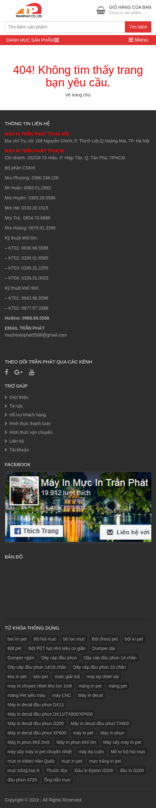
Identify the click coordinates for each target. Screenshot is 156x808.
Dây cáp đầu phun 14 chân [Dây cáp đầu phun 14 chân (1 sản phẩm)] (110, 657)
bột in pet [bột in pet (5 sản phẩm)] (134, 638)
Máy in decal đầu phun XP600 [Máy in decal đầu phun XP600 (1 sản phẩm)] (37, 732)
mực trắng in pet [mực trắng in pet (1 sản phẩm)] (105, 761)
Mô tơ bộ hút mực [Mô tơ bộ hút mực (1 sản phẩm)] (128, 751)
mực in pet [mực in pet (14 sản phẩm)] (72, 761)
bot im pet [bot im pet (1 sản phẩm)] (17, 638)
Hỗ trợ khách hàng (27, 414)
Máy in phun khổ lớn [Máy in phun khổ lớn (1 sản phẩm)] (76, 742)
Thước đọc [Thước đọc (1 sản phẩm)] (57, 770)
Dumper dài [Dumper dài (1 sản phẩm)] (103, 648)
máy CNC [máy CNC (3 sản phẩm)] (62, 695)
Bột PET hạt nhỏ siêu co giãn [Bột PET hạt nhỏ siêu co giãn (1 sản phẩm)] (56, 648)
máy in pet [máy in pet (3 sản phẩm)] (83, 732)
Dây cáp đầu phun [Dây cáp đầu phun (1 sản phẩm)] (59, 657)
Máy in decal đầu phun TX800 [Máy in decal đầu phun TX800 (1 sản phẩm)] (100, 723)
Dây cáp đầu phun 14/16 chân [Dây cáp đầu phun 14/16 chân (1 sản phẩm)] (37, 667)
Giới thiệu (19, 397)
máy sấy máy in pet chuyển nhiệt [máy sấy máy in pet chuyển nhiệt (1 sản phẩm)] (40, 751)
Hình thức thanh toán (30, 423)
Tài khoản (19, 449)
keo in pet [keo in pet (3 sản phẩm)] (17, 676)
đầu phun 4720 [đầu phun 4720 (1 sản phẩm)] (22, 779)
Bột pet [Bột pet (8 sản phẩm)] (15, 648)
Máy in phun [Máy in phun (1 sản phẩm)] (112, 732)
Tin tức (16, 406)
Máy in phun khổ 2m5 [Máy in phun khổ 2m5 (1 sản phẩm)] (29, 742)
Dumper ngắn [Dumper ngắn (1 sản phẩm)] (21, 657)
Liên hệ (16, 441)
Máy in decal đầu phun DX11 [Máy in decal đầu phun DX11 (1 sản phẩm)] (36, 704)
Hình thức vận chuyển (30, 432)
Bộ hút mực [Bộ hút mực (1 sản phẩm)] (45, 638)
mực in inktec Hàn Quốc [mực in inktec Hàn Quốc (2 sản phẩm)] (31, 761)
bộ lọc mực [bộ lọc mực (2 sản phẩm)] (74, 638)
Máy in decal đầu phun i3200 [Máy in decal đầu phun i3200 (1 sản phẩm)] (36, 723)
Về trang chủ (78, 94)
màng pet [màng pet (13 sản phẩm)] (118, 685)
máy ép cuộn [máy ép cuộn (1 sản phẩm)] (91, 751)
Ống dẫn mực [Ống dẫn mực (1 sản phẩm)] (57, 779)
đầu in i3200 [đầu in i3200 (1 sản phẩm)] (132, 770)
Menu (138, 40)
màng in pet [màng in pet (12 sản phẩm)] (90, 685)
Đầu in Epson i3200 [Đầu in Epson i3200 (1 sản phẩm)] (94, 770)
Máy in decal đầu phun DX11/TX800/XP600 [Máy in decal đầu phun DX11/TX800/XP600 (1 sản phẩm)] (50, 714)
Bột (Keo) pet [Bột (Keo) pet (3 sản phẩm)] (105, 638)
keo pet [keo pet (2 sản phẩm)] (41, 676)
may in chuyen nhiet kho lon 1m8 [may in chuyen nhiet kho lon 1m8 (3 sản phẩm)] (40, 685)
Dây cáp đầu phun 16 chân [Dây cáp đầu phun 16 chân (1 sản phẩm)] (99, 667)
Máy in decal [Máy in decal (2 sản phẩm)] (90, 695)
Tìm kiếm (138, 26)
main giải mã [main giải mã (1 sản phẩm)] (67, 676)
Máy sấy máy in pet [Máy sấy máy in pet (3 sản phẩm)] (122, 742)
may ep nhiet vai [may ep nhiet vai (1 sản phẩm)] (103, 676)
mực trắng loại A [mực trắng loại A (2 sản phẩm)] (24, 770)
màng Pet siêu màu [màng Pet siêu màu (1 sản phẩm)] (27, 695)
